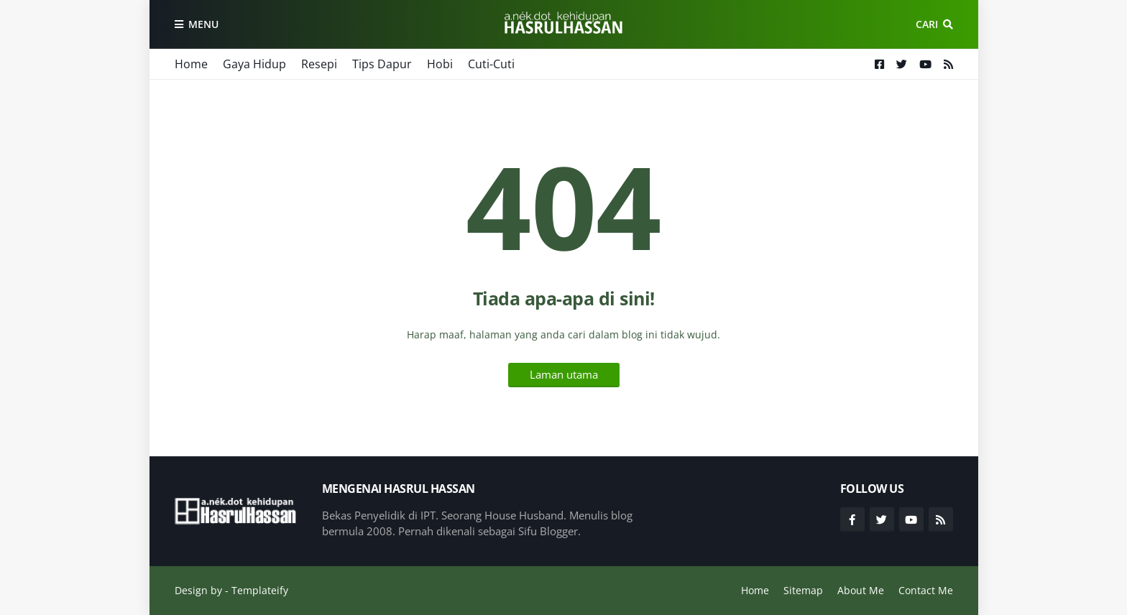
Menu (203, 24)
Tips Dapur (382, 64)
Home (191, 64)
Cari (927, 24)
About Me (860, 590)
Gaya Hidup (254, 64)
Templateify (259, 590)
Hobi (440, 64)
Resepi (319, 64)
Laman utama (564, 374)
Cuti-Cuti (491, 64)
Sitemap (803, 590)
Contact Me (925, 590)
